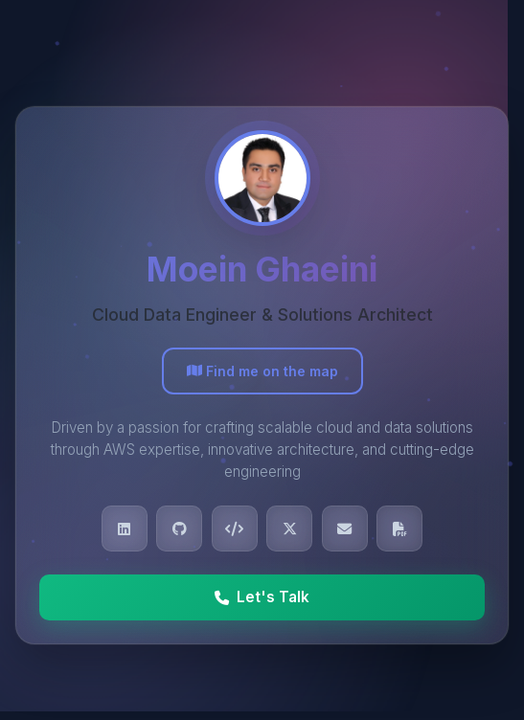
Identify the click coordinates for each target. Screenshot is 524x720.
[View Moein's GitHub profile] (179, 528)
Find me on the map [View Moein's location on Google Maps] (262, 371)
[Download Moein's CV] (399, 528)
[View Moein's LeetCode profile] (235, 528)
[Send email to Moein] (345, 528)
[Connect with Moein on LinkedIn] (125, 528)
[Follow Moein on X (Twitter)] (289, 528)
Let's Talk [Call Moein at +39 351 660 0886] (262, 597)
